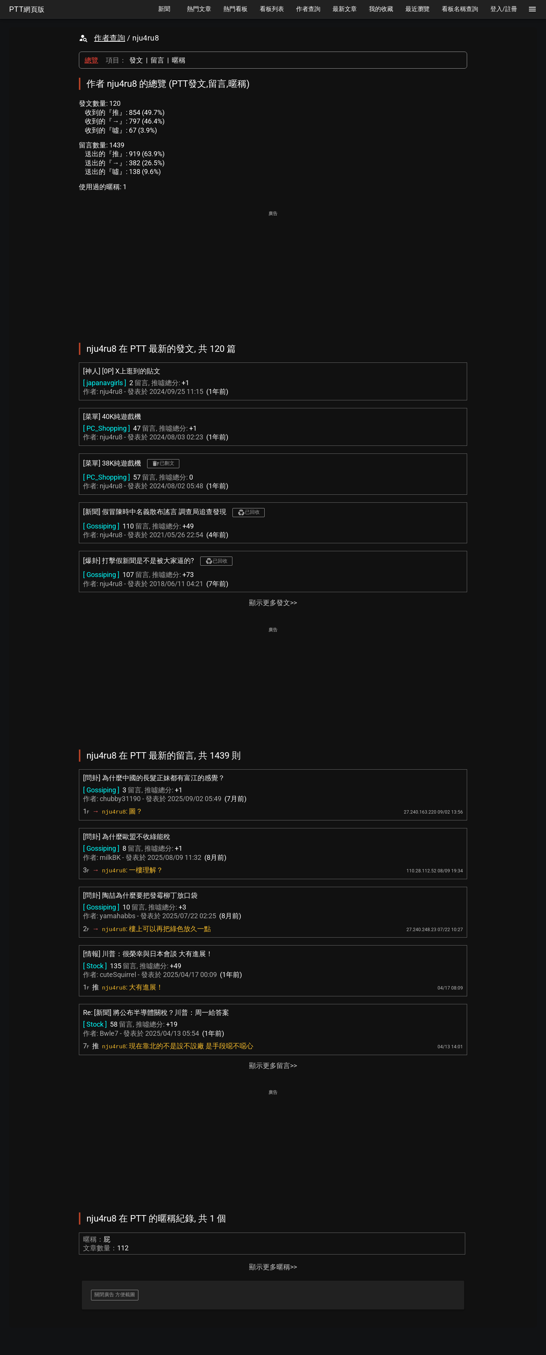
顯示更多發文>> (273, 603)
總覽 (91, 60)
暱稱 (178, 60)
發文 (136, 60)
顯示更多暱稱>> (273, 1267)
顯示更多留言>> (273, 1066)
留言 (157, 60)
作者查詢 (109, 37)
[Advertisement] (273, 271)
